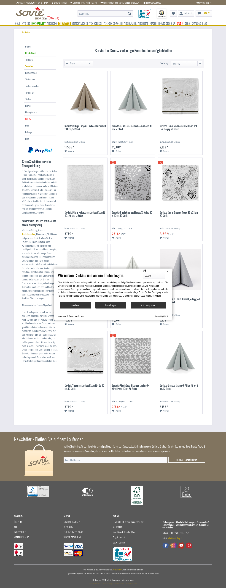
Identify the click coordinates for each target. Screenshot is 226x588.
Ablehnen (75, 305)
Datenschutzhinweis (76, 316)
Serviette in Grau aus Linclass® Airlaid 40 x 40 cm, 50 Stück (132, 127)
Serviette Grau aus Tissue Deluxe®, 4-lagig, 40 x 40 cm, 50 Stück (180, 301)
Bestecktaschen (31, 72)
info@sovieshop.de (153, 2)
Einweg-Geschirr (31, 112)
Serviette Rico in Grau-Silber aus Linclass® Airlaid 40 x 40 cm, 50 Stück (130, 387)
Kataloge (28, 132)
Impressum (68, 527)
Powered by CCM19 (161, 316)
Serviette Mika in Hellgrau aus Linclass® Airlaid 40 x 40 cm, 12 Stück (85, 214)
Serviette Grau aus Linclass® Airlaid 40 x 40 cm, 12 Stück (179, 387)
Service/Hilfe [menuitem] (203, 2)
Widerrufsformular (72, 537)
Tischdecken (30, 79)
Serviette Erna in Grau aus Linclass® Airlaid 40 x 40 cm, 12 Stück (132, 214)
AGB (15, 527)
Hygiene (28, 46)
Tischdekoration (28, 234)
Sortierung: (164, 63)
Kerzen (28, 105)
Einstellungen (110, 305)
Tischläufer (29, 92)
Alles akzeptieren (148, 305)
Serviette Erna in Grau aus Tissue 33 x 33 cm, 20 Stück (179, 214)
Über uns (18, 522)
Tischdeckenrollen (32, 86)
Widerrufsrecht (21, 537)
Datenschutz (20, 532)
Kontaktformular (72, 522)
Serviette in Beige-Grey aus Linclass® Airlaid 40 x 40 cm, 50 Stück (85, 127)
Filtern (70, 63)
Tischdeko (29, 59)
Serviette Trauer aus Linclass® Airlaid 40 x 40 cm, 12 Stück (84, 387)
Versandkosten (117, 569)
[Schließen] (167, 271)
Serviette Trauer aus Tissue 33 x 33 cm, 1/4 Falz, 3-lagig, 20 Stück (178, 127)
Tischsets (28, 99)
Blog (27, 138)
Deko (27, 125)
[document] (113, 287)
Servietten (29, 66)
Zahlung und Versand (73, 532)
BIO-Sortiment (30, 53)
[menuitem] (105, 12)
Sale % (28, 119)
